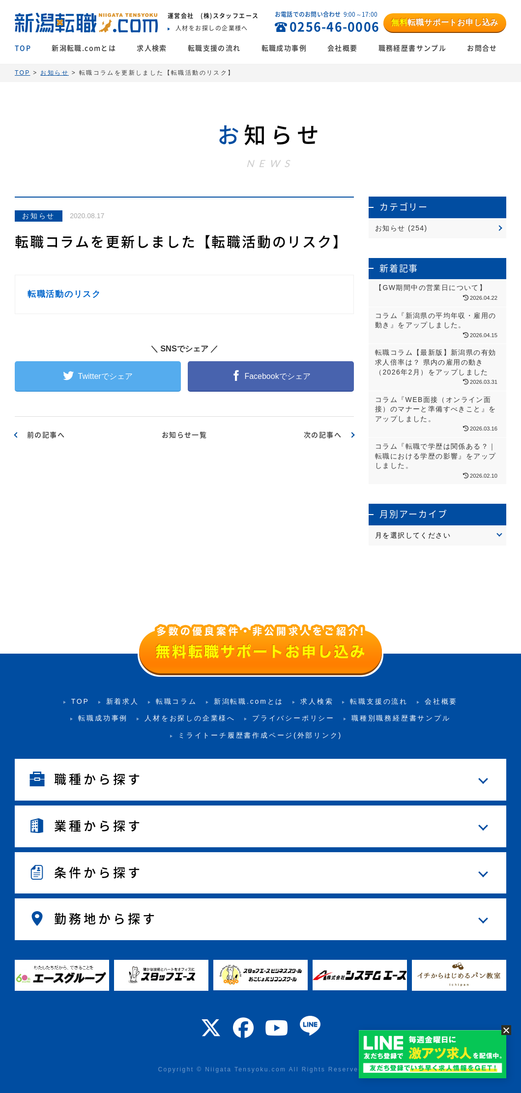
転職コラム (176, 701)
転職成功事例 (284, 48)
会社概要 (342, 48)
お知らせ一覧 (184, 434)
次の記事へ (323, 434)
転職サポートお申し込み (444, 22)
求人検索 (152, 48)
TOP (23, 48)
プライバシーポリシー (293, 718)
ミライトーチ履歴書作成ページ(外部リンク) (260, 735)
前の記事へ (46, 434)
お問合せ (482, 48)
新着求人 (122, 701)
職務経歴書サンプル (412, 48)
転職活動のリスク (64, 294)
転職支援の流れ (214, 48)
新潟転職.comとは (84, 48)
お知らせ (38, 216)
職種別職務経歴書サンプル (401, 718)
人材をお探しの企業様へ (190, 718)
